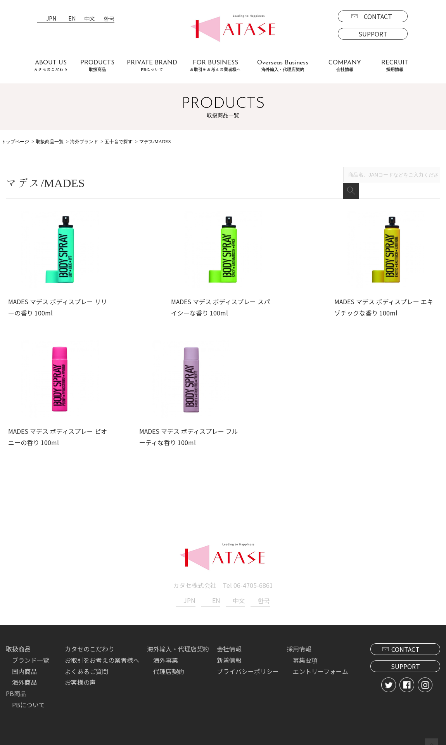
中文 (89, 19)
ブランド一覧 (30, 656)
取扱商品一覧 (50, 141)
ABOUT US (51, 66)
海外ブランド (84, 141)
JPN (51, 19)
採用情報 (299, 645)
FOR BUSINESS (215, 66)
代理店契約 (168, 667)
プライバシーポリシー (248, 667)
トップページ (15, 141)
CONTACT (378, 16)
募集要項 (305, 656)
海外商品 (24, 678)
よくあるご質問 (86, 667)
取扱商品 (18, 645)
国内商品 (24, 667)
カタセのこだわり (89, 645)
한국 (109, 19)
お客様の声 (80, 678)
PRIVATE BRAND (152, 66)
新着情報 (229, 656)
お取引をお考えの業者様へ (102, 656)
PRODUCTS (97, 66)
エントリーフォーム (320, 667)
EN (72, 19)
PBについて (28, 700)
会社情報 (229, 645)
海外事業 (165, 656)
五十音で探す (119, 141)
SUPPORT (372, 33)
